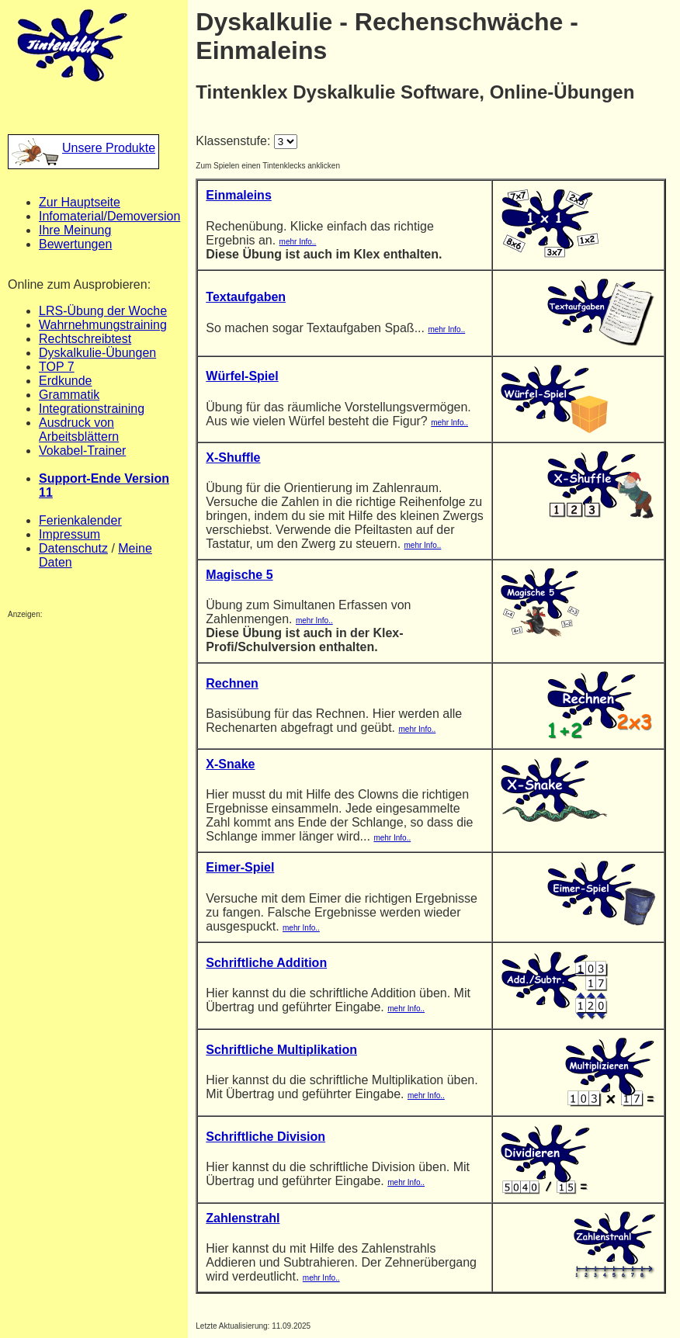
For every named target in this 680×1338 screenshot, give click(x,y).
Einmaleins (238, 195)
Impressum (69, 534)
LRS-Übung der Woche (103, 310)
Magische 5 (239, 574)
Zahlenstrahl (242, 1218)
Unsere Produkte (83, 147)
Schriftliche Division (265, 1136)
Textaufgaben (246, 296)
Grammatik (69, 394)
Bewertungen (75, 244)
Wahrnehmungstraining (103, 324)
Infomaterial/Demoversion (109, 216)
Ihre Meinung (75, 230)
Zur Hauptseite (79, 202)
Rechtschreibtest (85, 338)
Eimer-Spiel (240, 867)
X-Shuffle (233, 457)
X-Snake (230, 764)
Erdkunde (65, 380)
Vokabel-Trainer (82, 450)
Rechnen (232, 683)
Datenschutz (73, 548)
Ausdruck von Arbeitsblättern (79, 429)
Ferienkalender (80, 520)
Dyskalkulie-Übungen (97, 352)
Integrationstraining (91, 408)
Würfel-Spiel (242, 376)
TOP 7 (57, 366)
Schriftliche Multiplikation (281, 1049)
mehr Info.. (298, 241)
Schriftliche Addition (266, 962)
